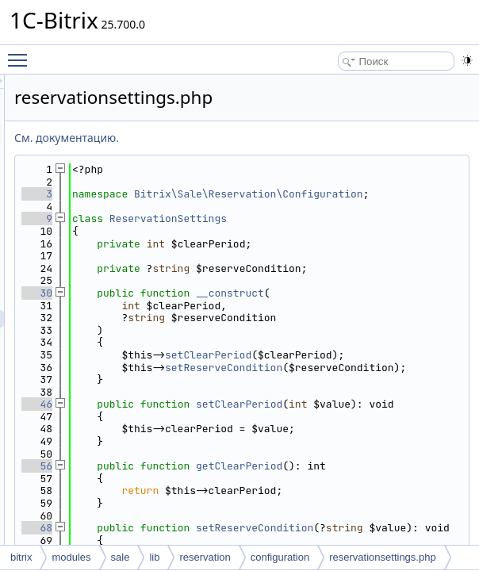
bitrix (21, 557)
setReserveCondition (363, 435)
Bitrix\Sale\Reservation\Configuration (363, 200)
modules (71, 557)
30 (235, 317)
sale (120, 557)
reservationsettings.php (382, 557)
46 (235, 478)
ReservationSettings (366, 231)
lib (154, 557)
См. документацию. (265, 137)
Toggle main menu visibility (21, 53)
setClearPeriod (406, 404)
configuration (280, 557)
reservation (204, 557)
